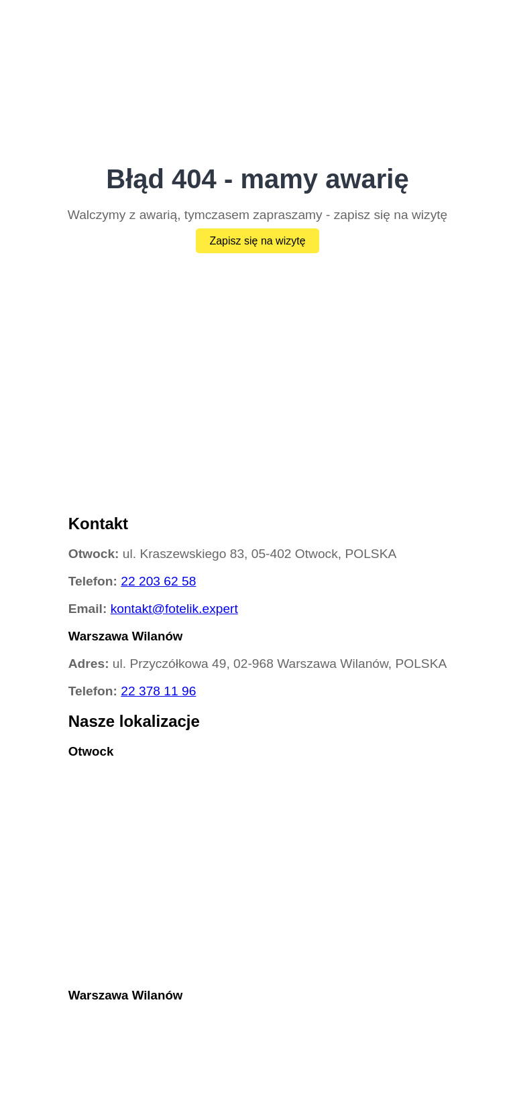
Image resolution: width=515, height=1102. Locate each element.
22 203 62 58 (158, 581)
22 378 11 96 (158, 691)
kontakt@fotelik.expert (174, 609)
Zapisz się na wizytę (257, 241)
